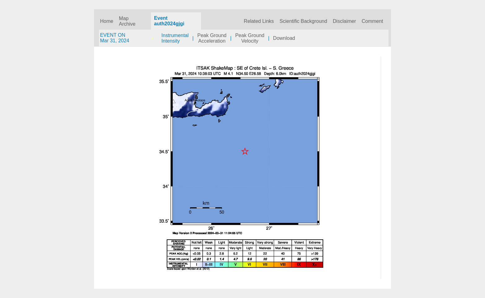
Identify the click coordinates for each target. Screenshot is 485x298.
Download (284, 38)
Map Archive (127, 21)
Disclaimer (344, 21)
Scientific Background (303, 21)
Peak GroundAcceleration (211, 38)
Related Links (259, 21)
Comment (372, 21)
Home (106, 21)
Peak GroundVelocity (249, 38)
